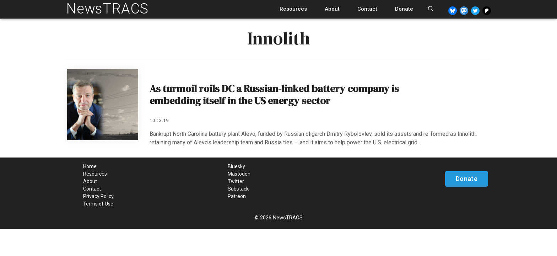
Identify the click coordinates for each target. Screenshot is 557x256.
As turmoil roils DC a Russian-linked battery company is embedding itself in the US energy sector (274, 94)
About (332, 9)
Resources (293, 9)
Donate (404, 9)
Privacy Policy (98, 196)
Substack (238, 189)
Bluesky (236, 166)
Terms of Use (98, 204)
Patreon (237, 196)
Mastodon (239, 174)
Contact (367, 9)
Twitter (236, 181)
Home (90, 166)
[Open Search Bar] (430, 9)
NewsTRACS (107, 8)
